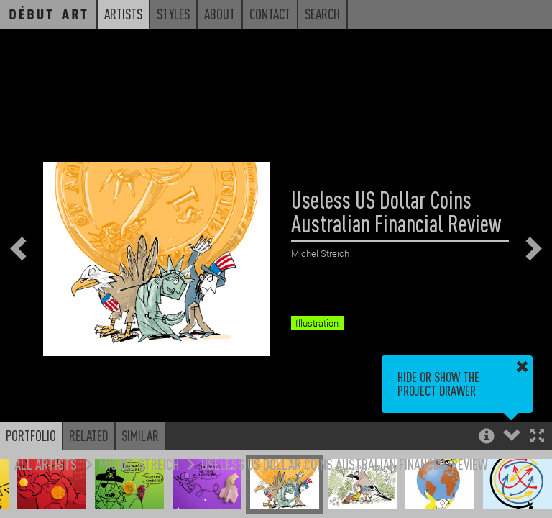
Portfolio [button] (31, 435)
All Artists (45, 463)
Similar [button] (140, 435)
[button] (537, 437)
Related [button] (89, 435)
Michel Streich (139, 463)
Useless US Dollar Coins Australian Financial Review (344, 463)
